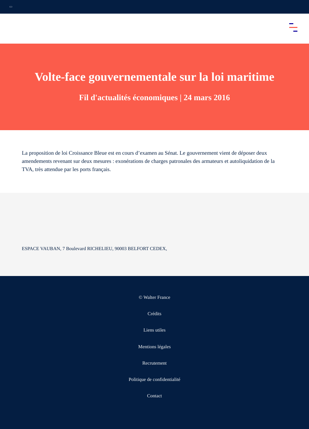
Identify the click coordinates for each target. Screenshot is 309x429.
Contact (154, 396)
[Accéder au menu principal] (293, 27)
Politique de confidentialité (154, 379)
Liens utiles (155, 330)
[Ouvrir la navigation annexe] (11, 7)
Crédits (154, 314)
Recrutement (154, 363)
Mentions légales (154, 347)
